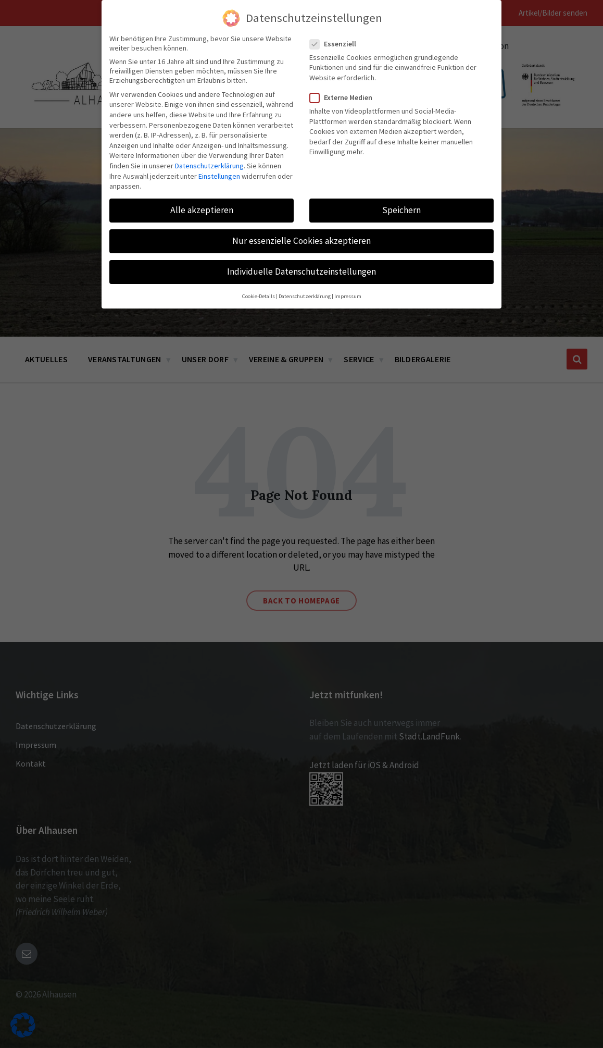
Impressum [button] (347, 296)
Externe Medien (344, 97)
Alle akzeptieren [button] (201, 210)
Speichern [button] (401, 210)
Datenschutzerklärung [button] (305, 296)
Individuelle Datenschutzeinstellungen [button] (301, 271)
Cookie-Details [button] (258, 296)
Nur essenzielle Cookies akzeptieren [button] (301, 240)
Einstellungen (219, 176)
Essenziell (336, 43)
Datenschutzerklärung (209, 165)
